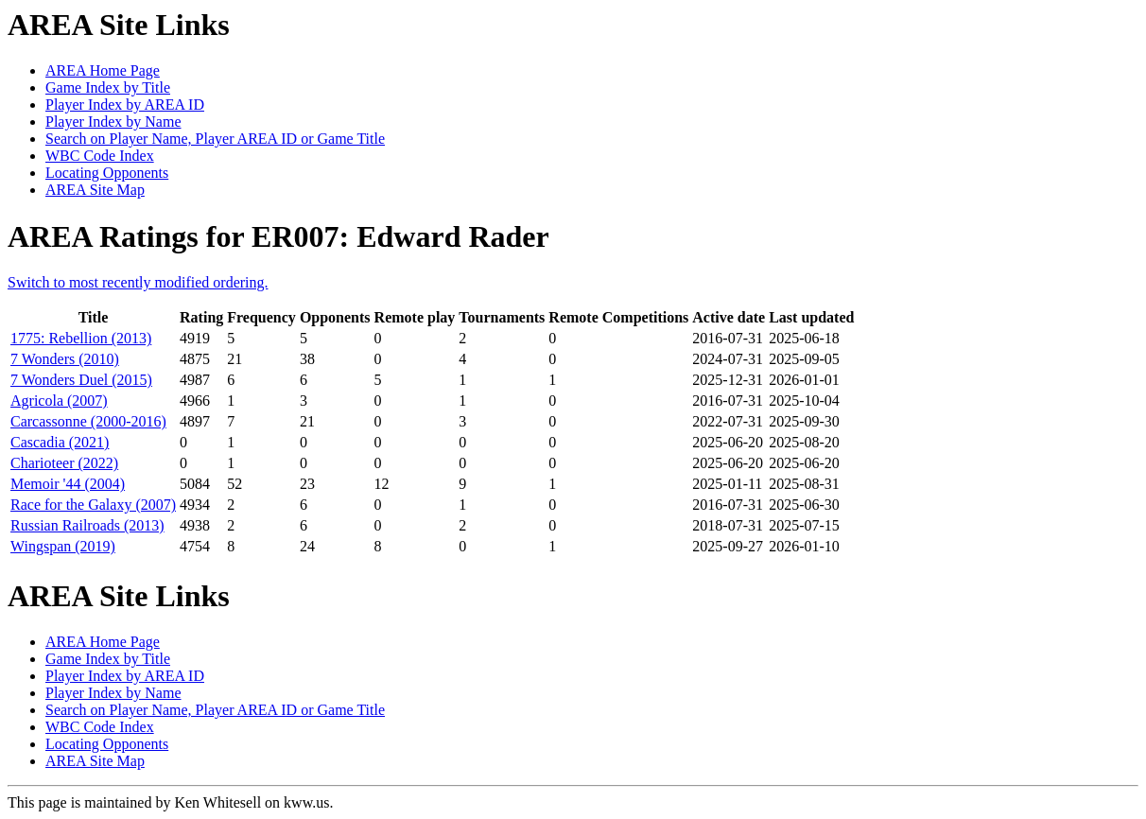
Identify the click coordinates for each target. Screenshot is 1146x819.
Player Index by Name (113, 121)
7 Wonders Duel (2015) (81, 380)
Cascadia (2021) (59, 442)
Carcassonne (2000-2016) (88, 421)
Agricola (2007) (59, 400)
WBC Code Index (99, 156)
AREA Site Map (95, 190)
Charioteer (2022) (64, 463)
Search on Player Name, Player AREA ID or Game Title (215, 139)
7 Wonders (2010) (64, 359)
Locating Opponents (106, 173)
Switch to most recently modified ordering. (138, 282)
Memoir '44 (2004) (67, 484)
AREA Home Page (102, 70)
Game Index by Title (107, 87)
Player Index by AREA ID (124, 104)
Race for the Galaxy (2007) (93, 505)
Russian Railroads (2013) (87, 525)
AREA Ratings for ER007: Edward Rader (278, 236)
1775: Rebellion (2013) (80, 338)
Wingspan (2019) (62, 546)
